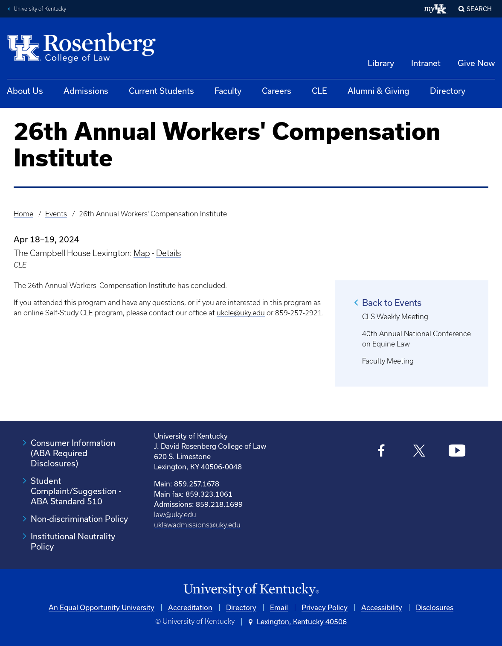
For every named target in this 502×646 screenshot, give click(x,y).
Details (168, 253)
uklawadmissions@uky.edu (197, 525)
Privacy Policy (325, 607)
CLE (319, 91)
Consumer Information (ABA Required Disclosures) (73, 453)
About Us (25, 91)
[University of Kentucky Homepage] (251, 590)
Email (279, 607)
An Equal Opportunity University (101, 607)
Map (141, 253)
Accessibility (381, 607)
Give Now (476, 63)
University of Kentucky (40, 9)
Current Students (161, 91)
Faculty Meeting (388, 361)
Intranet (426, 63)
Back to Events (391, 302)
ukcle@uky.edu (241, 313)
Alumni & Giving (378, 91)
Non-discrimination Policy (79, 519)
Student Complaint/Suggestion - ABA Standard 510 (76, 491)
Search (479, 8)
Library (381, 63)
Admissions (86, 91)
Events (56, 214)
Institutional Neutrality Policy (73, 541)
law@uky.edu (175, 514)
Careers (276, 91)
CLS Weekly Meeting (395, 316)
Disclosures (434, 607)
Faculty (228, 91)
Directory (447, 91)
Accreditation (190, 607)
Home (23, 214)
